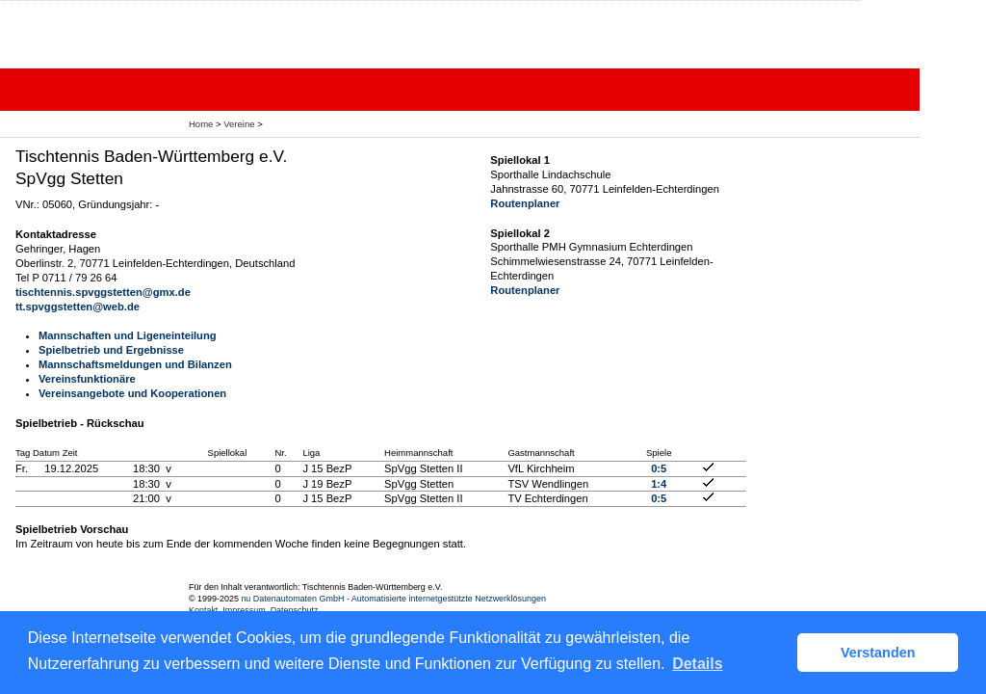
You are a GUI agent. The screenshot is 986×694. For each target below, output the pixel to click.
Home (201, 124)
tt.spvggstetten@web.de (77, 306)
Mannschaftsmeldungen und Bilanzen (135, 364)
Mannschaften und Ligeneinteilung (128, 335)
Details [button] (697, 663)
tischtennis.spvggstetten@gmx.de (103, 292)
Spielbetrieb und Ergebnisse (111, 350)
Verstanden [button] (878, 652)
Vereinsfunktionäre (87, 379)
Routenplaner (524, 203)
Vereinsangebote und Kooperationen (132, 393)
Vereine (238, 124)
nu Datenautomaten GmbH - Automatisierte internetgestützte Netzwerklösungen (393, 598)
